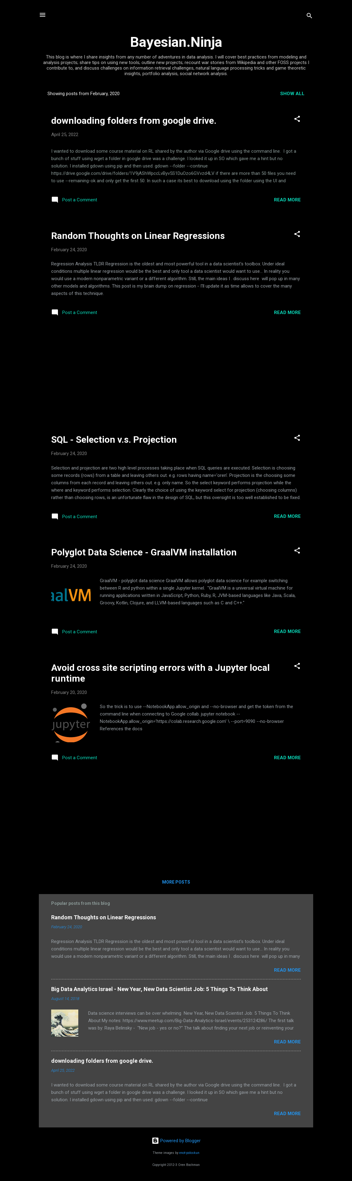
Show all (292, 93)
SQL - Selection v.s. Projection (114, 439)
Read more (287, 200)
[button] (297, 120)
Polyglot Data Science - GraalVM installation (144, 552)
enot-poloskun (189, 1153)
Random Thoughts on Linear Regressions (138, 235)
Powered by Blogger (176, 1140)
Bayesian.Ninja (176, 42)
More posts (176, 882)
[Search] (309, 16)
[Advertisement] (176, 377)
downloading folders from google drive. (133, 120)
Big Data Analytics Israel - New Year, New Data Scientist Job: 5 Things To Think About (159, 989)
